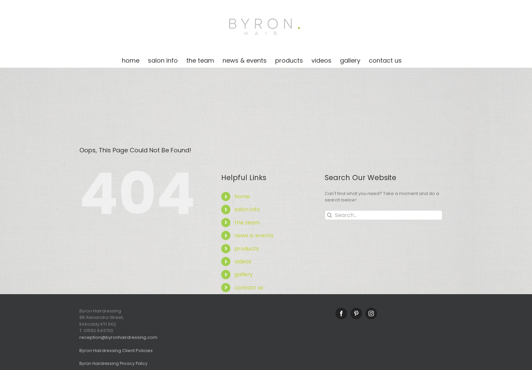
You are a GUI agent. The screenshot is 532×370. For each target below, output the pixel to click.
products (246, 249)
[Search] (330, 215)
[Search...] (383, 215)
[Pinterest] (356, 313)
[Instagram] (371, 313)
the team (247, 222)
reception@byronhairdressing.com (118, 337)
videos (242, 261)
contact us (248, 287)
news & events (253, 235)
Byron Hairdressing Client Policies (116, 350)
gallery (243, 274)
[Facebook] (341, 313)
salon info (247, 209)
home (242, 196)
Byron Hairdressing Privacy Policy (113, 363)
